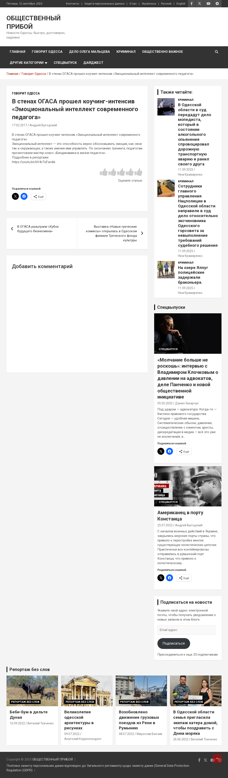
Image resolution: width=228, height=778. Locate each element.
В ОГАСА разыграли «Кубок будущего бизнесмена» (38, 229)
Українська (149, 3)
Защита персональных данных (104, 3)
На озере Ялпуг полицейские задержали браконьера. (193, 275)
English (181, 3)
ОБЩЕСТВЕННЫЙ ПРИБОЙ (52, 759)
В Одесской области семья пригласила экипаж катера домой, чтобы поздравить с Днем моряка (195, 722)
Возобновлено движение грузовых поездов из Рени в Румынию (139, 719)
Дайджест (93, 63)
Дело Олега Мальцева (89, 52)
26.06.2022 (180, 739)
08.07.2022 (126, 734)
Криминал (126, 52)
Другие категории (27, 63)
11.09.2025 (185, 169)
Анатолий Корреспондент (83, 739)
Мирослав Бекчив (149, 734)
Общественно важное (162, 52)
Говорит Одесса (47, 52)
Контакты (72, 3)
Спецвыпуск (65, 63)
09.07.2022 (71, 734)
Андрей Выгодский (43, 125)
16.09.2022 (17, 723)
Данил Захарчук (187, 403)
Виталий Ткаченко (40, 723)
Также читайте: (176, 92)
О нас (133, 3)
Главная (17, 52)
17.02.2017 (19, 125)
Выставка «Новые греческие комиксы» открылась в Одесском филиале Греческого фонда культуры (111, 233)
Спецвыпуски (171, 307)
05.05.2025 (165, 403)
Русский (166, 3)
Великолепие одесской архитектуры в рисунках (79, 719)
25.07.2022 (165, 525)
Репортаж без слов (30, 669)
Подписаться (174, 643)
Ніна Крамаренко (190, 174)
